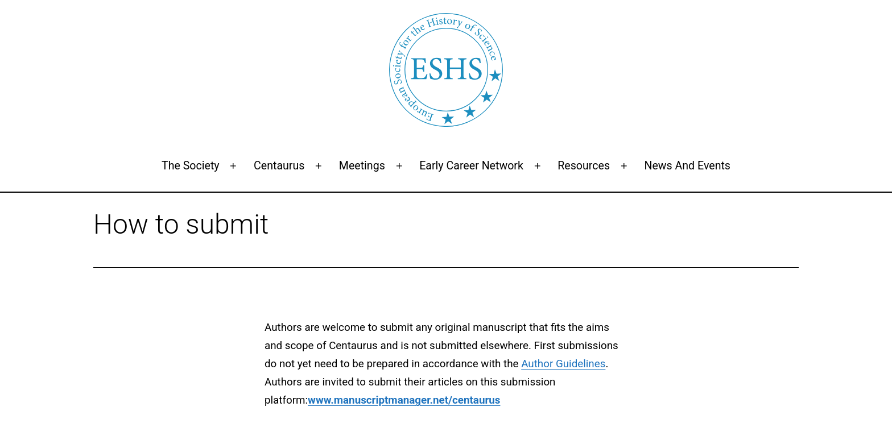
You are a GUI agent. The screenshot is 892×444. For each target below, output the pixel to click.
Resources (584, 165)
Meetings (362, 165)
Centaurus (279, 165)
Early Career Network (471, 165)
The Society (191, 165)
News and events (687, 165)
